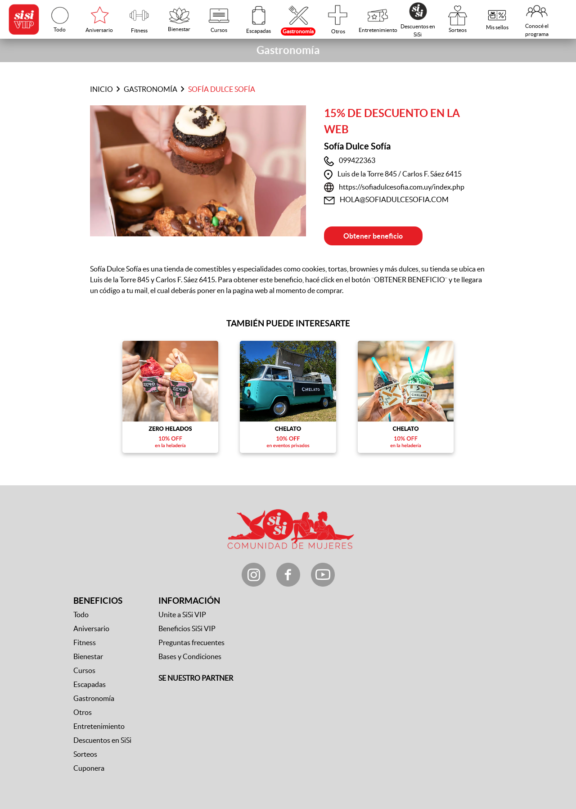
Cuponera (88, 768)
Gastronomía (150, 89)
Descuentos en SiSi (102, 740)
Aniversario (91, 628)
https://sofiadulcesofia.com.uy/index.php (401, 187)
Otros (82, 712)
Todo (81, 614)
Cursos (84, 670)
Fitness (84, 642)
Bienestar (88, 656)
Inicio (101, 89)
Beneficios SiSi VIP (187, 628)
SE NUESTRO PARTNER (195, 678)
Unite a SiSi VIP (182, 614)
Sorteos (85, 754)
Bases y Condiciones (189, 656)
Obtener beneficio (373, 236)
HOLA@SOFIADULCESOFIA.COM (394, 199)
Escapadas (89, 684)
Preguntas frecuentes (191, 642)
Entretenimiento (99, 726)
